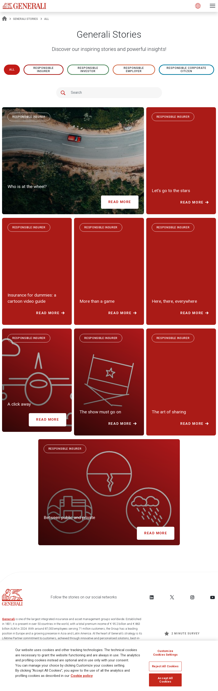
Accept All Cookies (165, 681)
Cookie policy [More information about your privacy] (82, 677)
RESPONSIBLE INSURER (43, 69)
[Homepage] (4, 19)
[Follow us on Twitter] (172, 597)
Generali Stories (25, 19)
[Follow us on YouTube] (212, 597)
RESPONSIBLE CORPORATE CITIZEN (186, 69)
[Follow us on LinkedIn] (151, 597)
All (12, 69)
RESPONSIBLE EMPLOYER (134, 69)
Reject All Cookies (165, 667)
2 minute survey (182, 633)
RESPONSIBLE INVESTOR (88, 69)
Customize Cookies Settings (165, 654)
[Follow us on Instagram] (192, 597)
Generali (8, 619)
